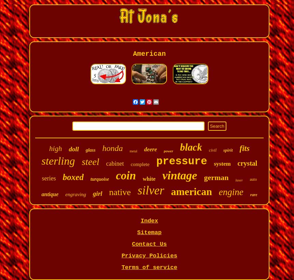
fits (245, 148)
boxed (73, 177)
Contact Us (149, 244)
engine (231, 192)
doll (74, 149)
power (168, 151)
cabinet (115, 163)
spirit (228, 150)
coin (126, 175)
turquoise (99, 179)
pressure (181, 161)
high (55, 148)
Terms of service (149, 267)
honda (112, 148)
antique (49, 194)
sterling (58, 161)
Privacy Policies (149, 256)
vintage (179, 175)
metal (133, 151)
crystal (247, 163)
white (149, 179)
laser (239, 180)
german (216, 177)
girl (97, 193)
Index (149, 221)
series (49, 178)
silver (151, 190)
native (120, 192)
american (191, 191)
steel (90, 161)
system (222, 164)
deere (150, 149)
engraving (75, 194)
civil (212, 150)
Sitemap (149, 232)
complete (140, 164)
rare (253, 194)
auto (253, 179)
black (191, 147)
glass (91, 150)
